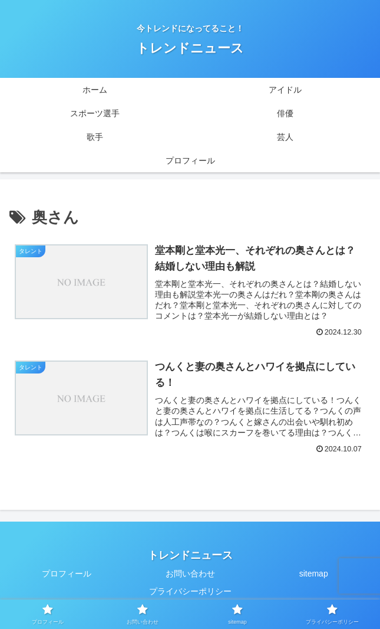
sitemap (313, 573)
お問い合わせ (190, 573)
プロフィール (66, 573)
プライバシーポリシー (190, 591)
